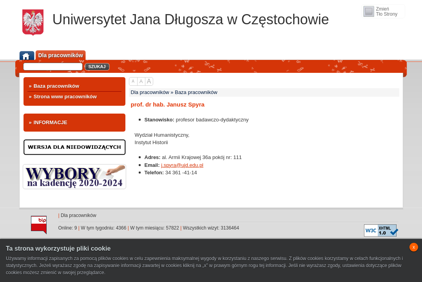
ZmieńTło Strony (387, 11)
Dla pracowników (78, 215)
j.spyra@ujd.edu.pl (182, 165)
